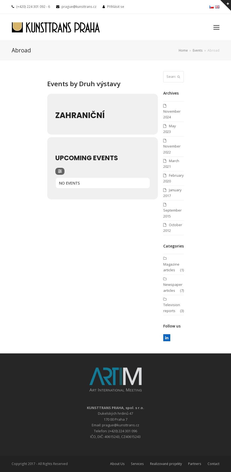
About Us (117, 463)
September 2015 (172, 213)
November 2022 (172, 149)
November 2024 (172, 114)
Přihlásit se (115, 6)
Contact (213, 463)
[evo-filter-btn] (59, 171)
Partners (194, 463)
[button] (216, 27)
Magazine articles (171, 267)
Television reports (171, 307)
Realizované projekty (166, 463)
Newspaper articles (172, 287)
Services (137, 463)
